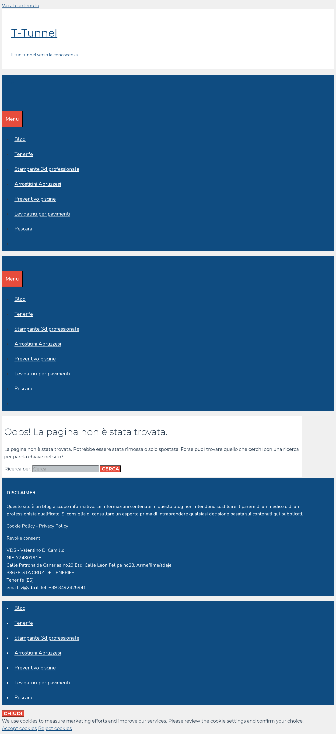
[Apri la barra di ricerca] (5, 103)
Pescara (23, 228)
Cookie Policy (21, 526)
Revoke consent (23, 538)
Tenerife (23, 154)
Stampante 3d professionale (46, 169)
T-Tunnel (34, 32)
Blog (20, 139)
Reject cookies (55, 728)
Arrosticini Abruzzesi (37, 184)
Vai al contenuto (20, 5)
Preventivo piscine (35, 199)
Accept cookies (19, 728)
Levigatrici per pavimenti (42, 213)
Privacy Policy (53, 526)
